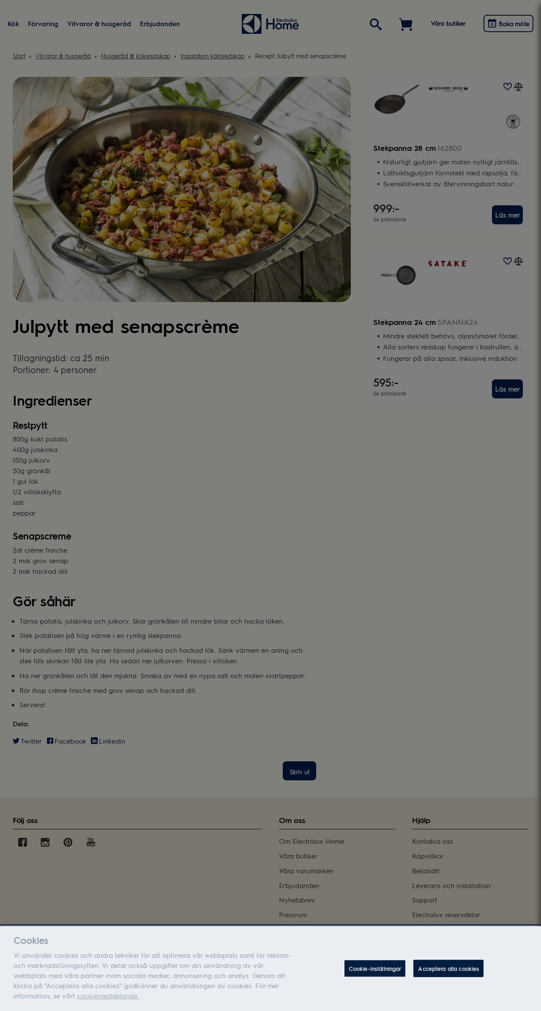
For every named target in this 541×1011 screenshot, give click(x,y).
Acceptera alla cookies (448, 973)
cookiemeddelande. (108, 1000)
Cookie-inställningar (375, 973)
